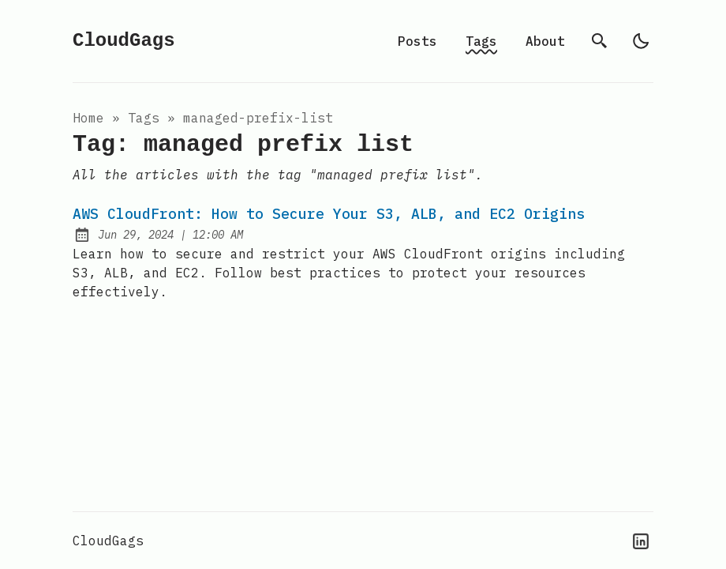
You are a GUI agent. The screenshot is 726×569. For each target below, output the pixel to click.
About (545, 41)
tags (143, 118)
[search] (599, 41)
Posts (417, 41)
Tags (481, 41)
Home (88, 118)
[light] (640, 41)
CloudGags (124, 41)
